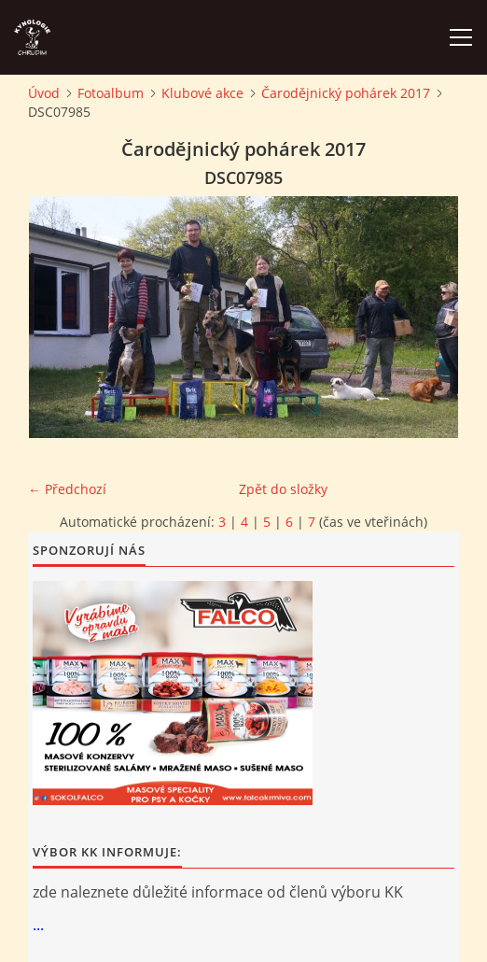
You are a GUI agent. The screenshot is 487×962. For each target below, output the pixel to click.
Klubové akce (202, 93)
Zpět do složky (283, 489)
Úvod (44, 93)
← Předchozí (67, 489)
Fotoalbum (110, 93)
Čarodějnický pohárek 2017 (345, 93)
